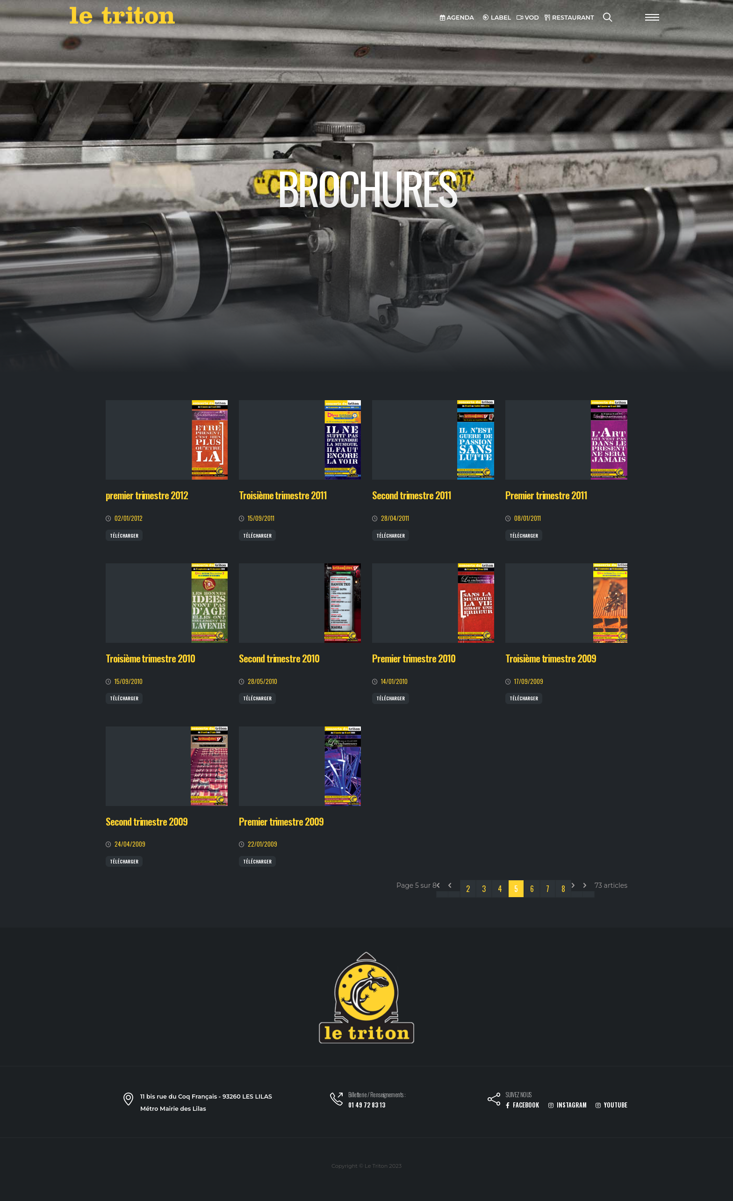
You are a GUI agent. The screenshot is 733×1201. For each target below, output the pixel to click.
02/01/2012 (129, 518)
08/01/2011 (527, 518)
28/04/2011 (395, 518)
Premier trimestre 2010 (413, 658)
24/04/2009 (130, 844)
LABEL (497, 17)
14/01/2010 (394, 681)
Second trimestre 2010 (279, 658)
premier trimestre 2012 (147, 495)
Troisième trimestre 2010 (150, 658)
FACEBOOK (522, 1104)
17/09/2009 (528, 681)
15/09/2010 (129, 681)
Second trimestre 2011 (411, 495)
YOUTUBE (611, 1104)
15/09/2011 (261, 518)
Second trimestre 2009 (146, 821)
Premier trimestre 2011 (546, 495)
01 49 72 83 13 (366, 1104)
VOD (528, 17)
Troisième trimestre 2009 (550, 658)
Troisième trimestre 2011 (283, 495)
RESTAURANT (569, 17)
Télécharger (124, 535)
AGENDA (457, 17)
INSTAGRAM (567, 1104)
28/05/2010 (262, 681)
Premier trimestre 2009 (281, 821)
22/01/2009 (262, 844)
